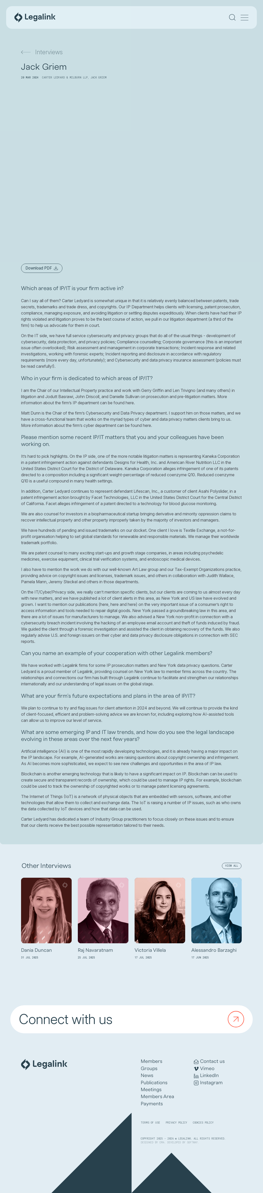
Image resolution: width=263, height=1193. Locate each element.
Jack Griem (99, 77)
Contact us (209, 1061)
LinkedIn (206, 1075)
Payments (152, 1103)
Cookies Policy (203, 1122)
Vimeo (204, 1068)
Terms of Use (150, 1122)
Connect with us (133, 1019)
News (147, 1075)
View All (231, 865)
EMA (161, 1142)
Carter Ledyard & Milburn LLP (65, 77)
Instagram (208, 1083)
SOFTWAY (192, 1142)
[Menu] (244, 18)
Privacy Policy (176, 1122)
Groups (149, 1068)
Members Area (157, 1096)
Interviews (42, 52)
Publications (154, 1082)
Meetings (151, 1089)
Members (151, 1061)
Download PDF (41, 268)
